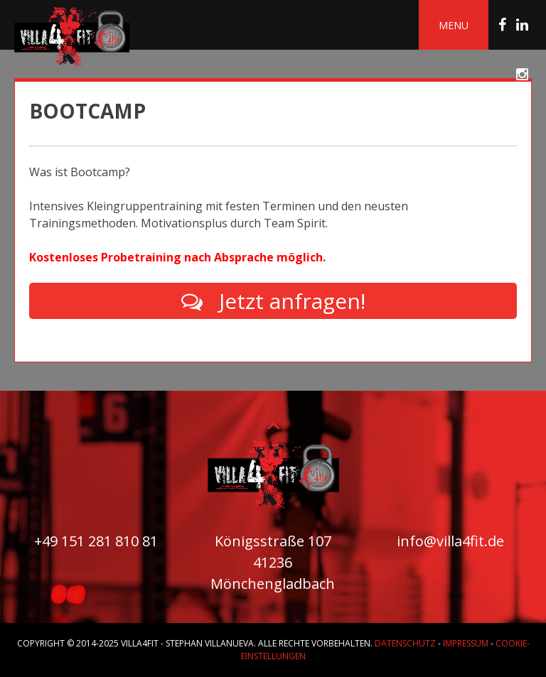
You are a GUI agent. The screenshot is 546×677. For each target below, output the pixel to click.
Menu (454, 25)
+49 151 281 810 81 (96, 541)
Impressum (465, 643)
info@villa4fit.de (450, 541)
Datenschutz (405, 643)
